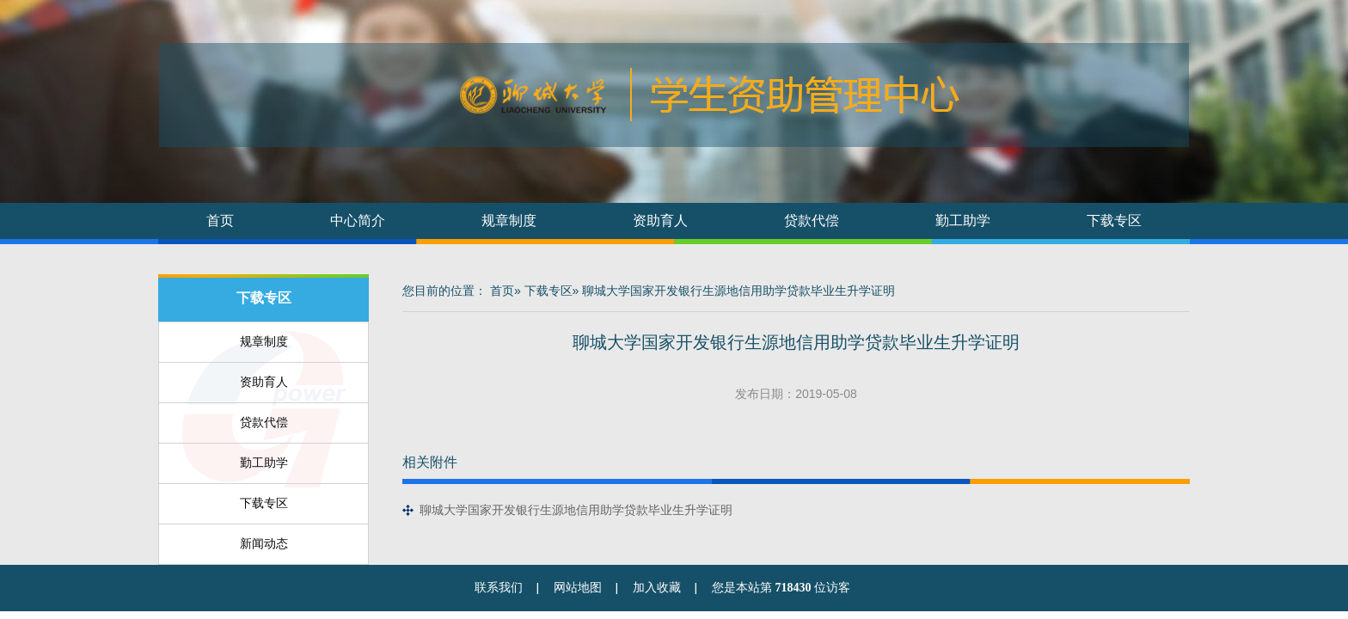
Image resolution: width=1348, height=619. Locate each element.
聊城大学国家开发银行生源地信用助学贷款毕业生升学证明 (576, 510)
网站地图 (578, 587)
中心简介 (357, 220)
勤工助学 (962, 220)
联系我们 (499, 587)
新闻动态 (264, 543)
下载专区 (1114, 220)
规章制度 (508, 220)
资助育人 (660, 220)
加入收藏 (657, 587)
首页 (220, 220)
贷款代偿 (811, 220)
